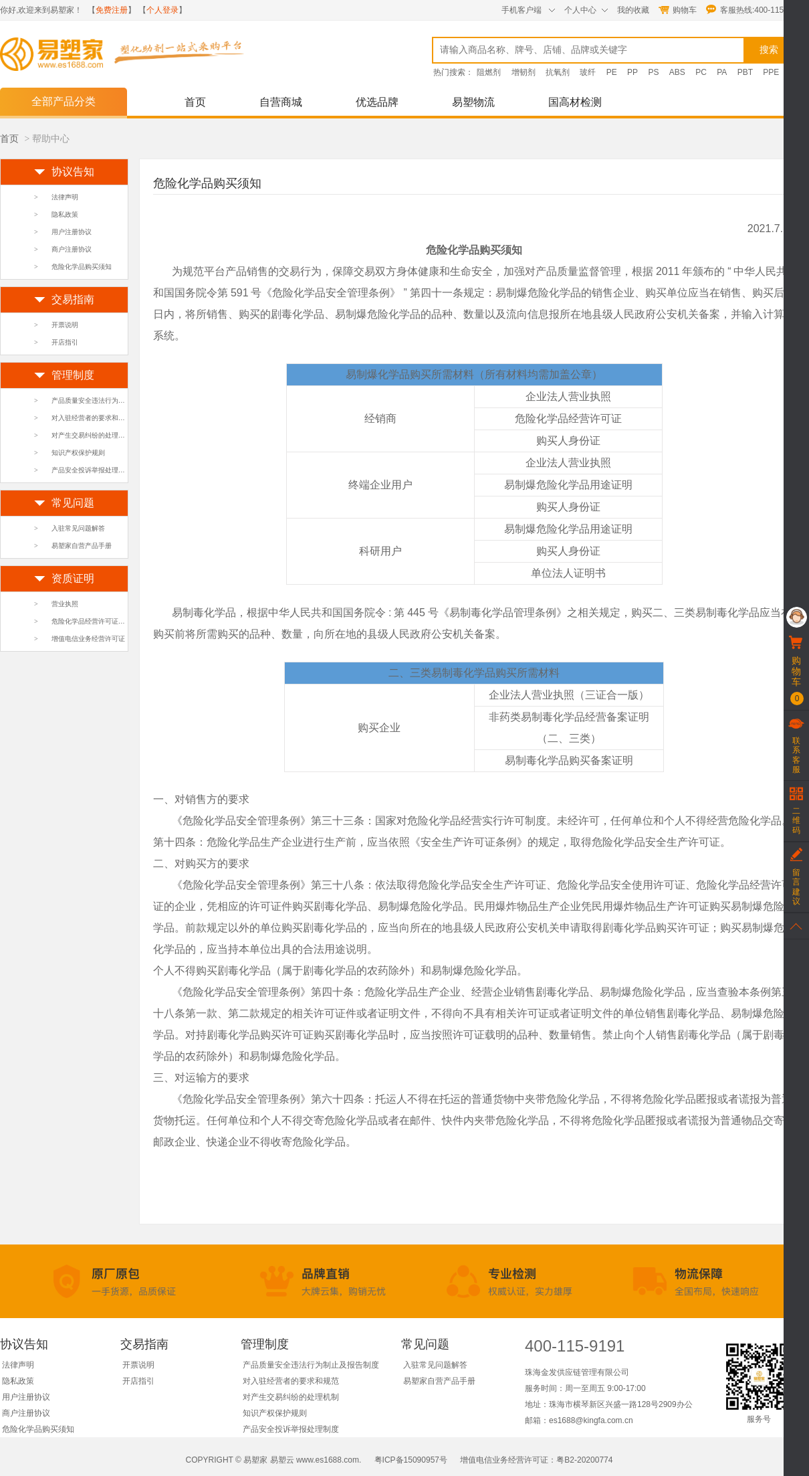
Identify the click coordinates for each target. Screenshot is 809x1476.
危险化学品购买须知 (81, 266)
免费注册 (112, 10)
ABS (677, 72)
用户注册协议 (71, 232)
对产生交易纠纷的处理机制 (91, 435)
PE (611, 72)
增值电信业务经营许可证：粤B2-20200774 (535, 1460)
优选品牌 (377, 102)
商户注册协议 (71, 249)
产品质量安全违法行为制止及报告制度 (108, 400)
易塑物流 (473, 102)
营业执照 (64, 604)
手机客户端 (521, 10)
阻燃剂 (489, 72)
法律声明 (64, 197)
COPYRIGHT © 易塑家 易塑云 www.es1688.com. (275, 1460)
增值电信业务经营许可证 (88, 638)
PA (722, 72)
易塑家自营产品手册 (81, 545)
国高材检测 (575, 102)
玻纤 (588, 72)
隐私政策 (64, 214)
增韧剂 (523, 72)
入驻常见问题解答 (78, 528)
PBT (745, 72)
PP (632, 72)
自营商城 (280, 102)
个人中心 (580, 10)
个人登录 (162, 10)
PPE (771, 72)
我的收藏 (633, 10)
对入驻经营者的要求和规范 (91, 418)
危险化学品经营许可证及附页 (94, 621)
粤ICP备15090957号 (410, 1460)
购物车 (685, 10)
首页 (195, 102)
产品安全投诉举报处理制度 (91, 470)
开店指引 (64, 342)
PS (653, 72)
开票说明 (64, 325)
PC (701, 72)
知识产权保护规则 (78, 452)
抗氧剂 (558, 72)
